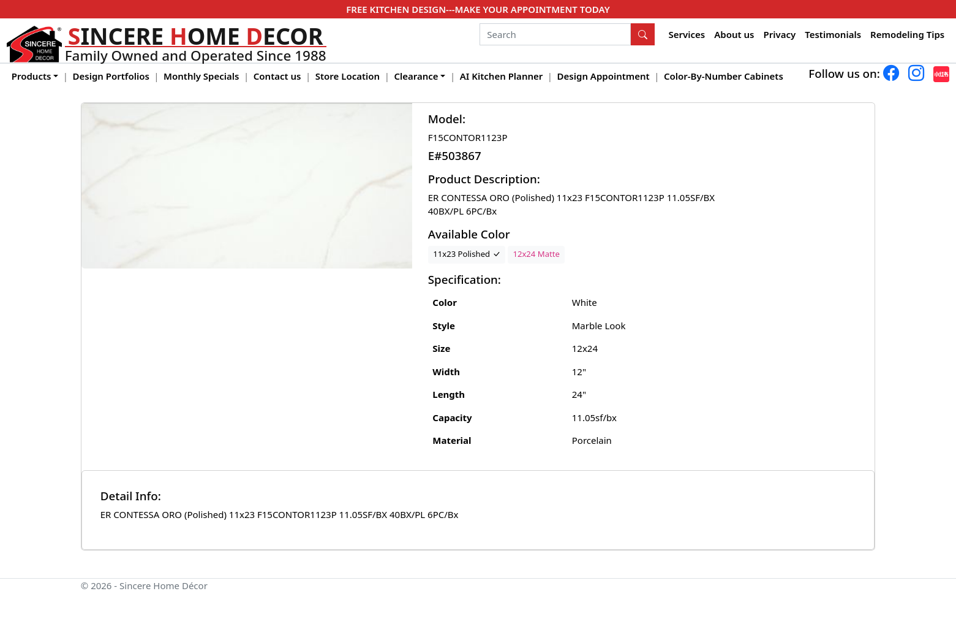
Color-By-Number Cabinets (723, 76)
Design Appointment (603, 76)
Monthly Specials (201, 76)
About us (734, 34)
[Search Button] (643, 34)
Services (687, 34)
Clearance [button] (416, 76)
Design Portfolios (111, 76)
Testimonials (833, 34)
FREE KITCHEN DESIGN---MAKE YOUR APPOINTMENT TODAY (477, 9)
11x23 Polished (466, 253)
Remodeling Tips (907, 34)
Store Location (347, 76)
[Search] (555, 34)
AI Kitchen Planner (501, 76)
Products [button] (31, 76)
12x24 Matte (536, 253)
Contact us (277, 76)
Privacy (779, 34)
